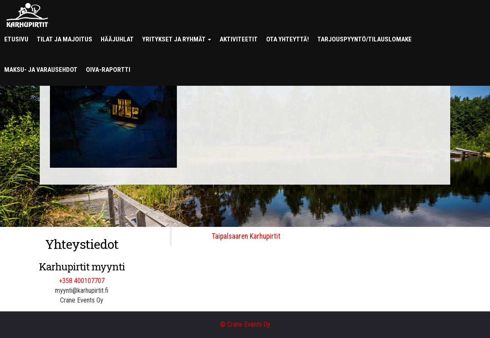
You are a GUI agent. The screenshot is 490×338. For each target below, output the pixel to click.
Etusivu (16, 39)
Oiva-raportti (108, 70)
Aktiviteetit (239, 39)
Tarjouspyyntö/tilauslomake (364, 39)
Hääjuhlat (117, 39)
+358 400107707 (82, 281)
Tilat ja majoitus (64, 39)
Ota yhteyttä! (287, 39)
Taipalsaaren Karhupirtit (246, 236)
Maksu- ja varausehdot (40, 70)
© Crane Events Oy (245, 324)
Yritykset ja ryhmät (176, 39)
